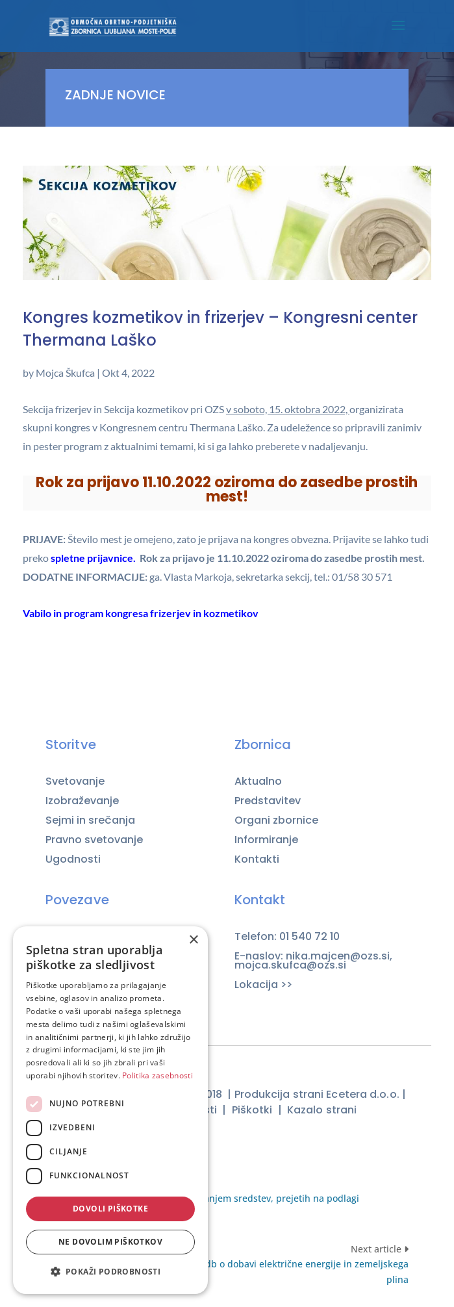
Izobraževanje (82, 801)
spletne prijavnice (92, 558)
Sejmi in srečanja (90, 820)
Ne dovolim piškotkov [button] (110, 1241)
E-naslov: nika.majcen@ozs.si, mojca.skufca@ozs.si (313, 961)
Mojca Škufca (65, 372)
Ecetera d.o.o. (362, 1094)
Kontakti (256, 859)
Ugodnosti (73, 859)
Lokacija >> (263, 984)
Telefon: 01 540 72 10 (287, 936)
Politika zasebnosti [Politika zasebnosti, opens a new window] (157, 1075)
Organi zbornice (276, 820)
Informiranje (266, 839)
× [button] (193, 940)
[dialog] (110, 1110)
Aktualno (258, 781)
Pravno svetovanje (94, 839)
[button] (110, 1272)
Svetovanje (75, 781)
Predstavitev (267, 801)
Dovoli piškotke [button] (110, 1208)
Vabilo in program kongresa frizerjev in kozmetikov (141, 613)
